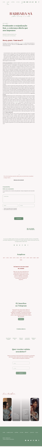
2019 (31, 257)
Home (4, 2)
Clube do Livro (8, 3)
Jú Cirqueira (21, 43)
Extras (5, 35)
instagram (16, 102)
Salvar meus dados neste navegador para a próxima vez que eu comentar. (10, 209)
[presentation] (10, 213)
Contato (27, 2)
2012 (7, 257)
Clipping (12, 2)
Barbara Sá (13, 34)
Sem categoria (11, 35)
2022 (21, 259)
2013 (11, 257)
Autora (18, 2)
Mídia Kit (22, 3)
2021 (38, 257)
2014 (14, 257)
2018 (28, 257)
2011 (4, 257)
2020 (34, 257)
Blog (32, 2)
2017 (24, 257)
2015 (17, 257)
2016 (21, 257)
